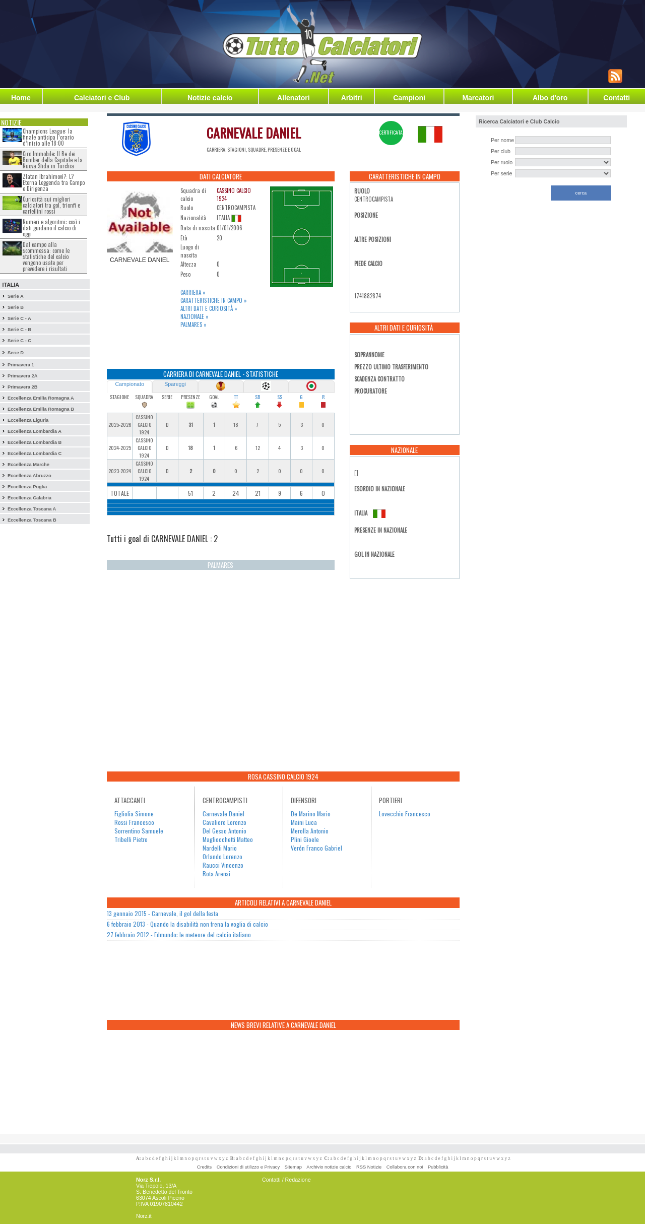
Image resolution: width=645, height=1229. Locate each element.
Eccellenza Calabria (29, 497)
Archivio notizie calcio (328, 1167)
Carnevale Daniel (223, 813)
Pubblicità (438, 1167)
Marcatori (478, 98)
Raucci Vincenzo (223, 865)
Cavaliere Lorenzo (224, 822)
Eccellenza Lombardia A (34, 431)
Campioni (409, 98)
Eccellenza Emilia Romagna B (41, 409)
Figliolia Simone (134, 813)
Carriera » (193, 292)
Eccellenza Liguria (28, 420)
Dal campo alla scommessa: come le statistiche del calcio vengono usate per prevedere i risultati (46, 256)
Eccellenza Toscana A (32, 508)
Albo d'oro (550, 98)
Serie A (16, 296)
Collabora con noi (404, 1167)
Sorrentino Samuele (138, 830)
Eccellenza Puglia (27, 486)
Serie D (16, 352)
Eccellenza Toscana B (32, 520)
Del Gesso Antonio (224, 830)
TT (236, 397)
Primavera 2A (23, 375)
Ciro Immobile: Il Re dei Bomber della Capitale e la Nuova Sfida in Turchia (53, 160)
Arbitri (351, 98)
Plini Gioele (305, 839)
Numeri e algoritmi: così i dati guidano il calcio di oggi (51, 228)
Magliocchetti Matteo (228, 839)
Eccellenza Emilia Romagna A (41, 398)
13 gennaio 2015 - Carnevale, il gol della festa (162, 913)
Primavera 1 (21, 364)
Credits (204, 1167)
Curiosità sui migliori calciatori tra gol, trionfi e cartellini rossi (51, 205)
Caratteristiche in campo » (213, 300)
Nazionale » (194, 316)
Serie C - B (19, 329)
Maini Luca (304, 822)
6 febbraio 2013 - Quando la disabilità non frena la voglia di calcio (187, 924)
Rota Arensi (216, 873)
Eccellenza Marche (28, 464)
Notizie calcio (209, 98)
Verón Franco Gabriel (316, 848)
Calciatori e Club (102, 98)
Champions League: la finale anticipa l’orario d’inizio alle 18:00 (48, 137)
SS (279, 397)
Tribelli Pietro (131, 839)
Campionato (129, 384)
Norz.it (144, 1216)
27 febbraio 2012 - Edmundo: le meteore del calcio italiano (179, 934)
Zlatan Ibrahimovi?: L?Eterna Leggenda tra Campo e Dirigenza (54, 182)
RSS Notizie (368, 1167)
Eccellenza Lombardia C (34, 453)
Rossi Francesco (134, 822)
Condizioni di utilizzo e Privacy (248, 1167)
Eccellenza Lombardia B (34, 442)
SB (257, 397)
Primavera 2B (23, 387)
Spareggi (175, 384)
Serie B (16, 307)
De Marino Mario (311, 813)
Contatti (616, 98)
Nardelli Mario (220, 848)
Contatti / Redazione (286, 1180)
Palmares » (193, 324)
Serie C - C (19, 340)
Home (21, 98)
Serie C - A (19, 318)
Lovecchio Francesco (404, 813)
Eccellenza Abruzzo (29, 475)
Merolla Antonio (310, 830)
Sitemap (293, 1167)
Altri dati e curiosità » (208, 308)
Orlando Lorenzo (222, 856)
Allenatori (293, 98)
